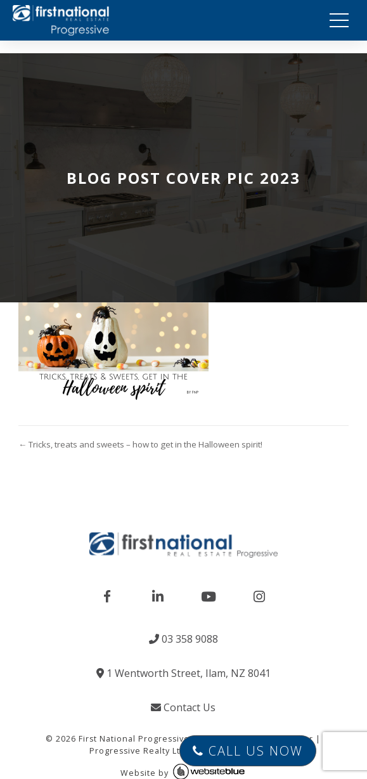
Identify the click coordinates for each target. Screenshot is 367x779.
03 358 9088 (183, 639)
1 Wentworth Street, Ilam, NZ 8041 (183, 673)
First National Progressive (134, 738)
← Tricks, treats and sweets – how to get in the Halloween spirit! (140, 444)
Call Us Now (248, 750)
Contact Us (183, 707)
